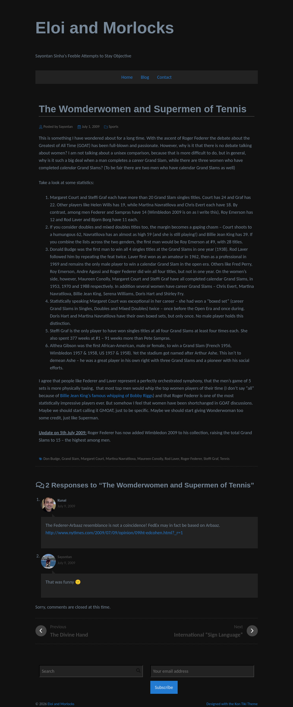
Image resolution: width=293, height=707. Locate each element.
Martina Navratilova (121, 458)
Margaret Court (92, 458)
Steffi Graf (211, 458)
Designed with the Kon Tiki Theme (232, 704)
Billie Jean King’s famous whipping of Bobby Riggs (106, 395)
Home (127, 77)
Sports (113, 126)
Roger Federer (191, 458)
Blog (145, 77)
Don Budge (52, 458)
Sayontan (65, 557)
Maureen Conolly (150, 458)
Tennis (225, 458)
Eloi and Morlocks (104, 28)
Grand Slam (70, 458)
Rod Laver (172, 458)
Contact (164, 77)
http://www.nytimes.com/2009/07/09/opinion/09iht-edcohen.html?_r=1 (114, 532)
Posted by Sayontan (58, 126)
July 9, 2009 (66, 506)
